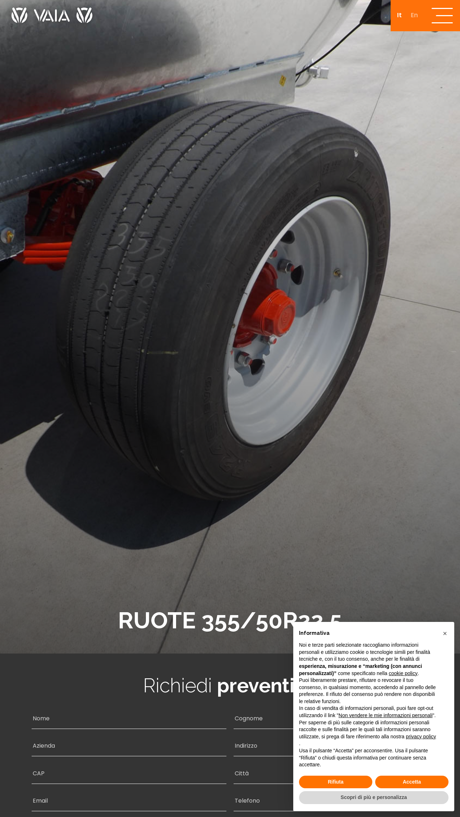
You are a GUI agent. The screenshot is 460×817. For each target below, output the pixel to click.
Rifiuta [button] (336, 782)
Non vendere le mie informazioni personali (385, 715)
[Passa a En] (413, 16)
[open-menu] (441, 16)
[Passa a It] (398, 16)
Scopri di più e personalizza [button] (374, 797)
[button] (445, 633)
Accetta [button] (412, 782)
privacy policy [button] (421, 736)
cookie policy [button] (403, 673)
